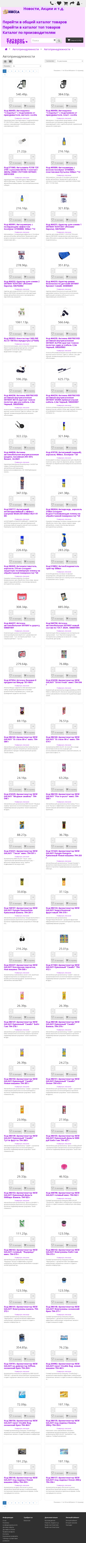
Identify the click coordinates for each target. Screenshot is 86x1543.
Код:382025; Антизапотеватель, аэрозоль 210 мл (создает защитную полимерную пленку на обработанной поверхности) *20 (22, 569)
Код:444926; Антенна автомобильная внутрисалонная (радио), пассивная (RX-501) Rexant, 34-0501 (21, 455)
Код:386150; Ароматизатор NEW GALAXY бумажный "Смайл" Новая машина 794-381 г (20, 1081)
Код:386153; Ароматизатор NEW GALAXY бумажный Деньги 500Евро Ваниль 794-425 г (20, 1195)
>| (5, 75)
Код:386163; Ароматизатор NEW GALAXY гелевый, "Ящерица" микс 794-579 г (20, 1252)
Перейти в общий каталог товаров (35, 21)
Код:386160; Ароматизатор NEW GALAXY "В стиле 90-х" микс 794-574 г (63, 739)
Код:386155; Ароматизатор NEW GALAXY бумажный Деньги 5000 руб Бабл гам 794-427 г (62, 1138)
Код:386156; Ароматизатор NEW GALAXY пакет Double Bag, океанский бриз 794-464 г (20, 1422)
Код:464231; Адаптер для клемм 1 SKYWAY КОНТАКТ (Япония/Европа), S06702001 (63, 226)
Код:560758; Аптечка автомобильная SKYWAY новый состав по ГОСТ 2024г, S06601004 (62, 625)
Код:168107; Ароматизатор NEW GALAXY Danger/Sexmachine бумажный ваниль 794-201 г (20, 910)
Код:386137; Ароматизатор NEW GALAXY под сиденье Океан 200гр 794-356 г (63, 1479)
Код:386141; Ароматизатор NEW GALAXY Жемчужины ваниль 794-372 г (21, 1309)
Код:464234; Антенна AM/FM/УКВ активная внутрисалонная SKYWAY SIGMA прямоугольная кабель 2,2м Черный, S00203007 (63, 398)
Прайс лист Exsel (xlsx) (52, 1527)
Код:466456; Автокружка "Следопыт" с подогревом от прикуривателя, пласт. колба (61, 112)
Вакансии (27, 1520)
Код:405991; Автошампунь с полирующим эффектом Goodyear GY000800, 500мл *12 (19, 226)
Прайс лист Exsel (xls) (51, 1525)
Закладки (69, 1525)
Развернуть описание (22, 118)
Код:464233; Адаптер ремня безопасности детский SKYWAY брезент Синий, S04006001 (62, 283)
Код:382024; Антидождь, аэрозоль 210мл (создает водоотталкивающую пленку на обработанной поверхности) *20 (64, 512)
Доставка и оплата (9, 1529)
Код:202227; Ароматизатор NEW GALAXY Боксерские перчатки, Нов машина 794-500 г (20, 967)
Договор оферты (8, 1527)
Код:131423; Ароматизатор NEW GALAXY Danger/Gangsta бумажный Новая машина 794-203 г (64, 854)
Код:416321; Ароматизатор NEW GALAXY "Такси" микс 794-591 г (20, 852)
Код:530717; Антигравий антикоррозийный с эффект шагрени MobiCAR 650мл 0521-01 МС (21, 512)
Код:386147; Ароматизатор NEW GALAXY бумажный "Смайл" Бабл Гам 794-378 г (21, 1024)
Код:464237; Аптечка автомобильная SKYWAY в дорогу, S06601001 (22, 625)
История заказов (71, 1523)
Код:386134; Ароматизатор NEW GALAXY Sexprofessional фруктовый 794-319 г (62, 910)
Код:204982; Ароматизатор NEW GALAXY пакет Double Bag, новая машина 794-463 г (63, 1366)
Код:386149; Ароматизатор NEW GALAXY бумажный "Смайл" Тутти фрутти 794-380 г (20, 1138)
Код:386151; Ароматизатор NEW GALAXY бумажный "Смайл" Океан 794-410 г (62, 1081)
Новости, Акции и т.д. (43, 8)
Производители (50, 1520)
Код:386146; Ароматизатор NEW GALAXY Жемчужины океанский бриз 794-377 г (62, 1309)
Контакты (6, 1534)
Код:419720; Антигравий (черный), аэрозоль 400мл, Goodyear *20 (64, 453)
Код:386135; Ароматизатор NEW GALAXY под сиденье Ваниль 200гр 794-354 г (62, 1422)
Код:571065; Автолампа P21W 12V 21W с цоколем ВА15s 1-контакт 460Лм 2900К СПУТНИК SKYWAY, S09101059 (21, 170)
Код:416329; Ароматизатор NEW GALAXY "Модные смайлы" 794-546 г (20, 796)
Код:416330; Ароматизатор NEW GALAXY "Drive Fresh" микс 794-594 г (64, 682)
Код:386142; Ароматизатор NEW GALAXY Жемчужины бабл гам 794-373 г (62, 1252)
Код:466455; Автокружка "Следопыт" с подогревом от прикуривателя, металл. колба (20, 112)
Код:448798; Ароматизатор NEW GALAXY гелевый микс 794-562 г (62, 1193)
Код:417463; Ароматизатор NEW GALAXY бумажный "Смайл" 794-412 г (63, 967)
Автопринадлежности (26, 49)
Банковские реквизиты (10, 1536)
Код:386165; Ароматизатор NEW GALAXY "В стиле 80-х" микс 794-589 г (21, 739)
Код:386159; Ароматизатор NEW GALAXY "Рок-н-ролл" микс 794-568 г (62, 796)
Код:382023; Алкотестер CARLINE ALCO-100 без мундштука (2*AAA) (21, 339)
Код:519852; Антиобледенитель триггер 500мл (62, 567)
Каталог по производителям (29, 32)
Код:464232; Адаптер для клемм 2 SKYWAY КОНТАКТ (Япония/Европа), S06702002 (21, 283)
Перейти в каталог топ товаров (31, 27)
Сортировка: (50, 61)
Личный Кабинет (71, 1520)
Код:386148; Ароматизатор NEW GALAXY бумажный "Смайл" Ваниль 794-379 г (62, 1024)
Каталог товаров (15, 41)
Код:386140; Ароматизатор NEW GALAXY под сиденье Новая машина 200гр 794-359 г (20, 1479)
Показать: (7, 66)
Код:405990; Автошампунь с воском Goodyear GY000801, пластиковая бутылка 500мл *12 (63, 169)
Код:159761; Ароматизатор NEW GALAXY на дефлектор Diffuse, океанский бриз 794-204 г (20, 1366)
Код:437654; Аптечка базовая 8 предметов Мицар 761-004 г (20, 681)
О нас (4, 1520)
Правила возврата (9, 1532)
